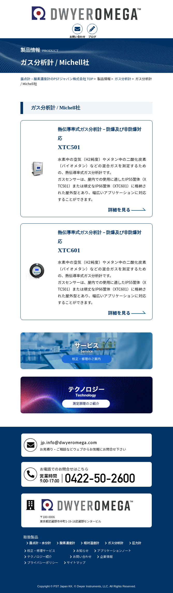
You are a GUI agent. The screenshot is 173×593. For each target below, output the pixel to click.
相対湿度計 (89, 543)
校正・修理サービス (39, 550)
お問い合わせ (80, 556)
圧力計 (134, 543)
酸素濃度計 (65, 543)
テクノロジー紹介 (37, 556)
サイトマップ (74, 562)
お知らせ (80, 550)
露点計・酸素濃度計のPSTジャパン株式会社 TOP (56, 78)
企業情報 (104, 556)
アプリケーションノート (112, 550)
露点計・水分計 (38, 543)
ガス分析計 (123, 78)
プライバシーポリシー (40, 562)
